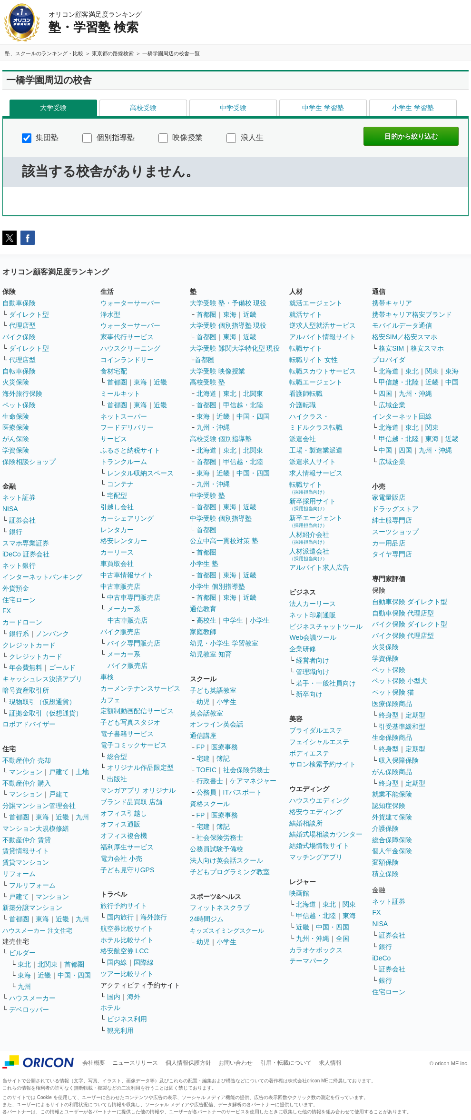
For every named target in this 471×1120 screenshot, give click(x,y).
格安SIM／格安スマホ (404, 337)
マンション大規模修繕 (35, 828)
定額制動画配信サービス (137, 711)
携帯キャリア (392, 303)
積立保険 (385, 874)
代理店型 (22, 325)
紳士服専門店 (392, 520)
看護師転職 (306, 393)
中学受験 (233, 107)
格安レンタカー (123, 541)
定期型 (415, 715)
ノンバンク (52, 633)
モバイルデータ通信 (402, 325)
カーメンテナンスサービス (140, 688)
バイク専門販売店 (133, 643)
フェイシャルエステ (319, 742)
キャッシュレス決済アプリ (42, 679)
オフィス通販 (120, 824)
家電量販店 (388, 497)
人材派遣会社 (309, 554)
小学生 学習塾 (413, 107)
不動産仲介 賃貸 (26, 840)
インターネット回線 (402, 416)
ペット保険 (19, 405)
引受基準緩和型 (402, 726)
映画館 (299, 893)
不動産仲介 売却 (26, 760)
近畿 (62, 817)
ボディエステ (309, 753)
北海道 (206, 393)
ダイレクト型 (29, 314)
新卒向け (309, 694)
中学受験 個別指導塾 (221, 518)
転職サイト (306, 348)
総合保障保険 (392, 840)
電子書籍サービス (127, 733)
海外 (133, 996)
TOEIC (206, 770)
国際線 (144, 962)
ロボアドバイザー (29, 724)
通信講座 (203, 735)
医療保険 (15, 427)
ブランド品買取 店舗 (131, 802)
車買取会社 (117, 563)
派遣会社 (302, 439)
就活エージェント (316, 303)
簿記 (223, 758)
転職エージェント (316, 382)
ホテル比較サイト (127, 940)
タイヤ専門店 (392, 554)
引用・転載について (286, 1062)
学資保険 (15, 450)
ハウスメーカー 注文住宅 (37, 930)
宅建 (203, 758)
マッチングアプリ (316, 857)
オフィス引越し (123, 813)
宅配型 (117, 495)
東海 (42, 817)
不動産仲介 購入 (26, 783)
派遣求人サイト (312, 461)
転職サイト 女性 (313, 359)
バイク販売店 (120, 632)
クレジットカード (29, 645)
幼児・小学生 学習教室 (224, 643)
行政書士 (209, 781)
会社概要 (93, 1062)
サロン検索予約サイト (322, 764)
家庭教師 (203, 632)
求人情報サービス (316, 473)
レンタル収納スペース (140, 473)
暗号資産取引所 (25, 690)
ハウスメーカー (32, 998)
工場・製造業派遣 (316, 450)
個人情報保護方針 (188, 1062)
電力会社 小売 (121, 858)
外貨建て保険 (392, 817)
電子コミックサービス (133, 745)
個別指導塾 (108, 137)
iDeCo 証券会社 (25, 554)
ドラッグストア (395, 509)
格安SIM (391, 348)
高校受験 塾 (207, 382)
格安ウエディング (316, 812)
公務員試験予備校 (216, 849)
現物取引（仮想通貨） (42, 702)
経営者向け (312, 660)
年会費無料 (25, 667)
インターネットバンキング (42, 577)
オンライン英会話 (216, 724)
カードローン (22, 622)
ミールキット (120, 393)
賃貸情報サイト (25, 851)
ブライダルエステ (316, 730)
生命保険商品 (392, 737)
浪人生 (244, 137)
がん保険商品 (392, 772)
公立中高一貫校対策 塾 (224, 541)
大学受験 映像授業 (217, 371)
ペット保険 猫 (393, 692)
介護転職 (302, 405)
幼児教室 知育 (211, 654)
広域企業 (392, 405)
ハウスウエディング (319, 800)
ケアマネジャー (253, 781)
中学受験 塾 (207, 495)
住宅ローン (19, 600)
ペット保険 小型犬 (399, 681)
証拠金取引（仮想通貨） (45, 713)
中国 (452, 382)
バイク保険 (19, 337)
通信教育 (203, 609)
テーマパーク (309, 961)
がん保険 (15, 439)
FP (200, 747)
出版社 (117, 779)
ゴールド (62, 667)
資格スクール (210, 803)
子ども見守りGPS (127, 870)
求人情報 (330, 1062)
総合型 (117, 756)
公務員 (206, 792)
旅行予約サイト (123, 905)
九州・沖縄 (213, 427)
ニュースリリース (135, 1062)
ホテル (110, 1007)
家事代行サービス (127, 337)
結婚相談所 (306, 823)
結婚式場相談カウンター (326, 834)
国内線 (117, 962)
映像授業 (180, 137)
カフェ (110, 700)
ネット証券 (19, 497)
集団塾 (40, 137)
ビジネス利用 (127, 1019)
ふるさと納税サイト (130, 450)
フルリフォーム (32, 885)
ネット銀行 (19, 565)
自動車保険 (19, 303)
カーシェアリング (127, 518)
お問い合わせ (235, 1062)
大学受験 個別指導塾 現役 (228, 325)
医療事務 (224, 747)
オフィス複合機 (123, 835)
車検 (107, 677)
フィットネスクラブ (220, 907)
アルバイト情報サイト (322, 337)
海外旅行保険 (22, 393)
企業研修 (302, 649)
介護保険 (385, 828)
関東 (349, 904)
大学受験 (53, 107)
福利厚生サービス (127, 847)
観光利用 (120, 1030)
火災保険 (15, 382)
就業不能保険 (392, 794)
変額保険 (385, 862)
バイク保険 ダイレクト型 (409, 624)
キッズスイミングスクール (227, 930)
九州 (82, 817)
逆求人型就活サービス (322, 325)
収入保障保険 (399, 760)
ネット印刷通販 (312, 615)
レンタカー (117, 530)
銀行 (15, 531)
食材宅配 (113, 371)
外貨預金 (15, 588)
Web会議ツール (312, 637)
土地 (82, 772)
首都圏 (19, 817)
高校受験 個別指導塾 (221, 439)
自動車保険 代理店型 (403, 613)
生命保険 (15, 416)
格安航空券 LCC (124, 951)
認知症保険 (388, 805)
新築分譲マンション (32, 907)
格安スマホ (427, 348)
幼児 (203, 702)
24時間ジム (207, 919)
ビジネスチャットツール (326, 626)
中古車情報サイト (127, 575)
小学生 (260, 620)
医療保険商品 (392, 703)
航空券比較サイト (127, 928)
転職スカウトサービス (322, 371)
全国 (342, 938)
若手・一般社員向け (326, 683)
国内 (113, 996)
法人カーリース (312, 603)
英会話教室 (206, 713)
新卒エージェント (316, 521)
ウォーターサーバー (130, 303)
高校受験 (143, 107)
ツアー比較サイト (127, 974)
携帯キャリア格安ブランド (412, 314)
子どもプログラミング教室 (230, 872)
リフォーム (19, 874)
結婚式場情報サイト (319, 845)
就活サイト (306, 314)
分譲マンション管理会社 (39, 805)
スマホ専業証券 (25, 543)
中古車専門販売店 (133, 597)
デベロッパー (29, 1009)
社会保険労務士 (246, 770)
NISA (10, 509)
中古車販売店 (120, 586)
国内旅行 (120, 917)
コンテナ (120, 484)
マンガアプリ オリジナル (138, 790)
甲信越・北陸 (243, 405)
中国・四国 (74, 975)
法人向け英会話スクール (226, 860)
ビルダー (22, 953)
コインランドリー (127, 359)
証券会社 (22, 520)
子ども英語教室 (213, 690)
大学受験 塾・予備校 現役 (228, 303)
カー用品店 (388, 543)
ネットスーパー (123, 416)
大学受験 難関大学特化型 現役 (235, 348)
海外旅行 (153, 917)
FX (6, 611)
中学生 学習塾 (323, 107)
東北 (24, 964)
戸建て (59, 772)
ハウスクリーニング (130, 348)
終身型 (389, 715)
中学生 (233, 620)
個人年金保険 (392, 851)
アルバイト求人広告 (319, 567)
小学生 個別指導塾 (217, 586)
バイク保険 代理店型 (403, 635)
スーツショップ (395, 531)
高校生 (206, 620)
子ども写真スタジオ (130, 722)
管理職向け (312, 672)
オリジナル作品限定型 (140, 767)
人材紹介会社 (309, 538)
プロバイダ (388, 359)
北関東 (48, 964)
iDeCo (381, 958)
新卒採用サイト (312, 504)
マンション (25, 772)
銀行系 (19, 633)
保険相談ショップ (29, 461)
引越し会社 (117, 507)
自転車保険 (19, 371)
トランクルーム (123, 461)
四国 (385, 393)
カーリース (117, 552)
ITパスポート (242, 792)
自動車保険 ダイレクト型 (409, 601)
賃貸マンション (25, 862)
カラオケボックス (316, 950)
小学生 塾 (204, 563)
